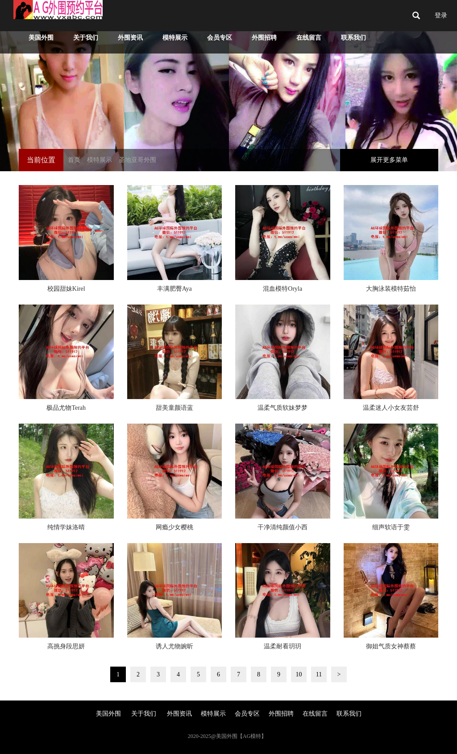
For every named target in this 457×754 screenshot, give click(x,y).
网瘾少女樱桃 (174, 527)
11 (319, 674)
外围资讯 (130, 37)
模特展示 (174, 37)
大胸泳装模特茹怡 (391, 288)
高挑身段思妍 (66, 646)
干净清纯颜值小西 (282, 527)
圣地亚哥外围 (137, 160)
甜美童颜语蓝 (174, 407)
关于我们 (85, 37)
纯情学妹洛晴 (66, 527)
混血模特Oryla (282, 288)
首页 (74, 160)
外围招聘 (264, 37)
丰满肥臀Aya (174, 288)
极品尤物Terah (66, 407)
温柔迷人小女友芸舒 (391, 407)
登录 (441, 15)
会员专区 (219, 37)
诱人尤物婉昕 (174, 646)
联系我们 (353, 37)
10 (299, 674)
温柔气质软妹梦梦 (282, 407)
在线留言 (308, 37)
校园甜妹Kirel (66, 288)
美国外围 (41, 37)
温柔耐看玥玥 (282, 646)
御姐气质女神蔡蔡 (391, 646)
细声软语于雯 (391, 527)
